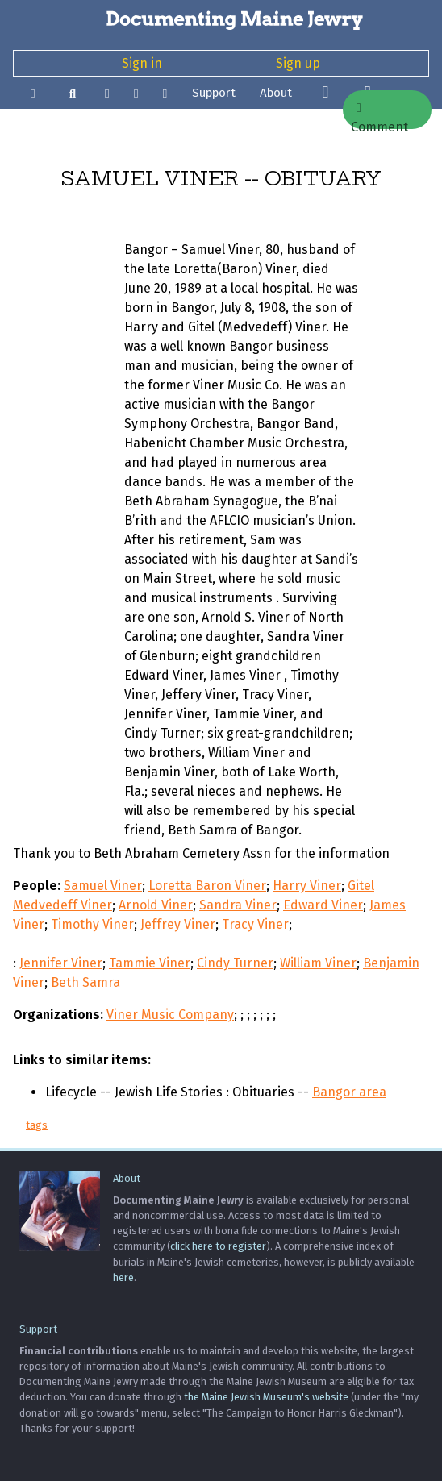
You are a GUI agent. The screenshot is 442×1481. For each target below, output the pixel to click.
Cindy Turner (235, 963)
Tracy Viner (255, 924)
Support (214, 92)
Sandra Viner (238, 905)
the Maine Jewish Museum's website (266, 1397)
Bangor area (349, 1092)
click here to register (218, 1246)
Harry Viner (307, 885)
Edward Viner (323, 905)
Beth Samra (85, 982)
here (123, 1277)
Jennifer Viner (60, 963)
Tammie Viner (149, 963)
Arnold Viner (156, 905)
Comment (379, 115)
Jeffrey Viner (177, 924)
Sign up (298, 63)
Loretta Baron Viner (207, 885)
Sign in (142, 63)
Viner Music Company (170, 1014)
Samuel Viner (103, 885)
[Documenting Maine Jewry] (221, 19)
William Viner (318, 963)
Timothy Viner (92, 924)
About (276, 92)
